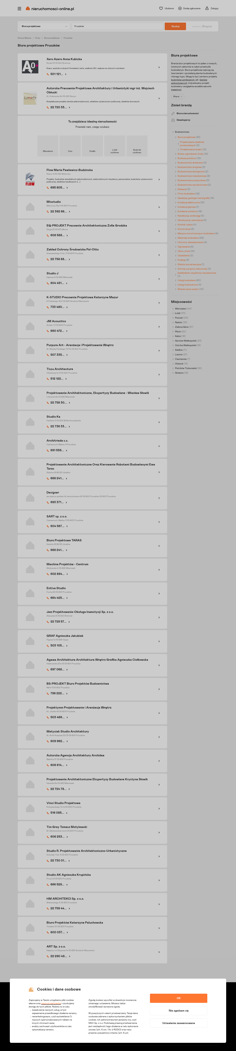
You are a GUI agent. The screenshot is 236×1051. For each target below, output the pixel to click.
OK (179, 998)
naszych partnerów (51, 1003)
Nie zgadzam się (179, 1010)
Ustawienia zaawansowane (178, 1023)
